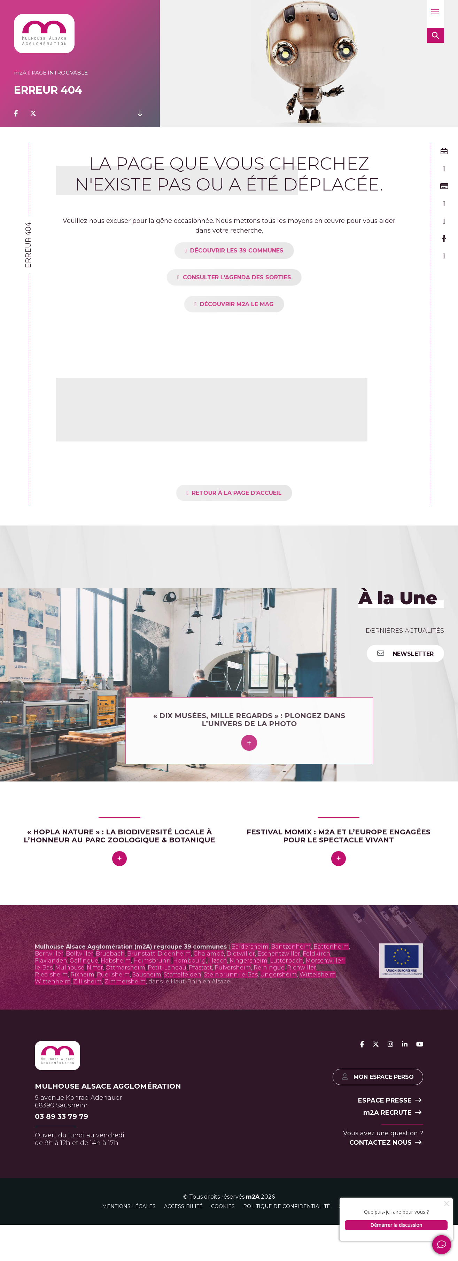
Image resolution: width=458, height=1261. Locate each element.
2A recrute (392, 1132)
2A (20, 72)
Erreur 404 (28, 245)
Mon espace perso (375, 1095)
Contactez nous (385, 1162)
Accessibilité (183, 1225)
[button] (435, 14)
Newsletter (405, 653)
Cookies (223, 1225)
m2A (252, 1216)
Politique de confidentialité (286, 1225)
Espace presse (389, 1120)
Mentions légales (129, 1225)
